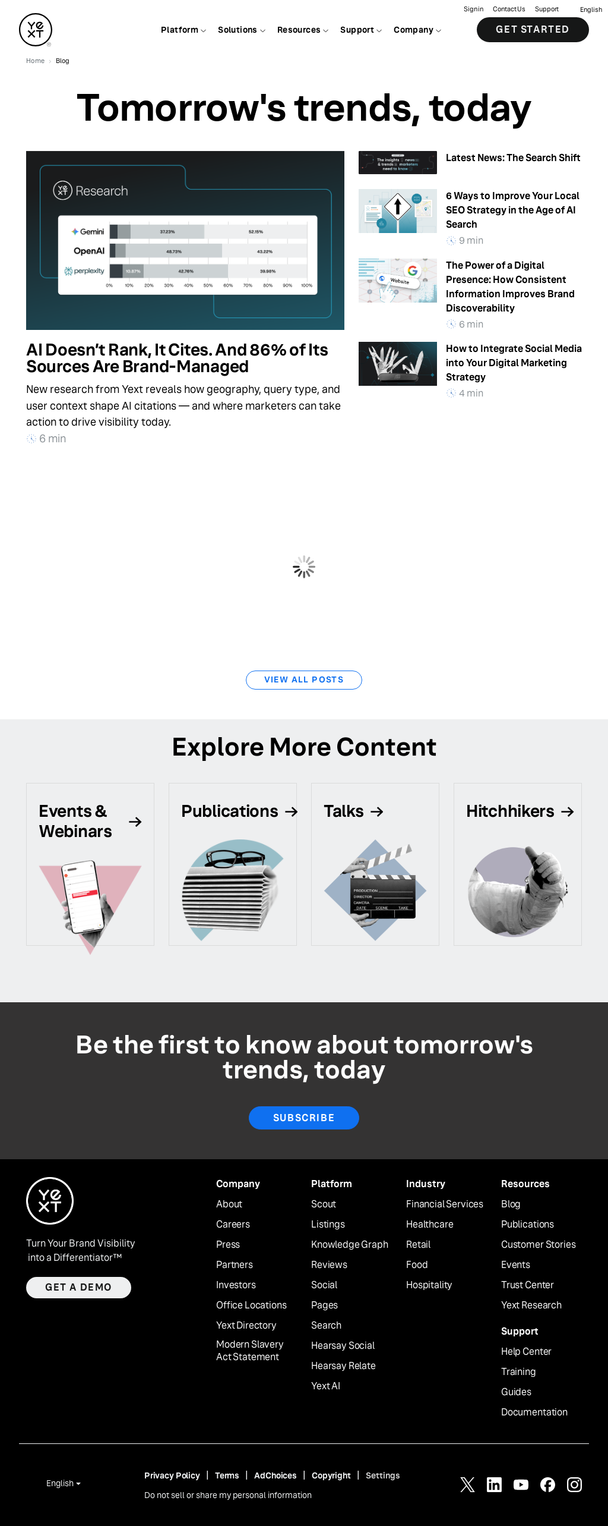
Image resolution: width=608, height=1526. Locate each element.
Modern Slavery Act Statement (250, 1351)
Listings (328, 1225)
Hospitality (429, 1285)
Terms (227, 1475)
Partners (234, 1265)
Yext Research (531, 1305)
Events (515, 1265)
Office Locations (251, 1305)
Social (324, 1285)
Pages (324, 1305)
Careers (233, 1225)
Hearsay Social (343, 1346)
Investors (236, 1285)
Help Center (526, 1352)
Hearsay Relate (343, 1366)
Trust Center (527, 1285)
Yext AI (325, 1386)
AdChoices (275, 1475)
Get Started (533, 29)
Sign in (473, 9)
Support (547, 9)
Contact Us (509, 9)
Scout (323, 1204)
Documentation (534, 1412)
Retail (418, 1245)
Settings (383, 1475)
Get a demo (78, 1287)
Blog (511, 1204)
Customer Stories (538, 1245)
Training (518, 1372)
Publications (527, 1225)
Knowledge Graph (349, 1245)
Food (417, 1265)
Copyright (331, 1475)
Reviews (329, 1265)
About (229, 1204)
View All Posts (304, 679)
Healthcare (429, 1225)
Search (326, 1326)
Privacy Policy (172, 1475)
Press (228, 1245)
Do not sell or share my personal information (228, 1495)
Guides (516, 1392)
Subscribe (304, 1118)
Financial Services (444, 1204)
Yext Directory (246, 1326)
